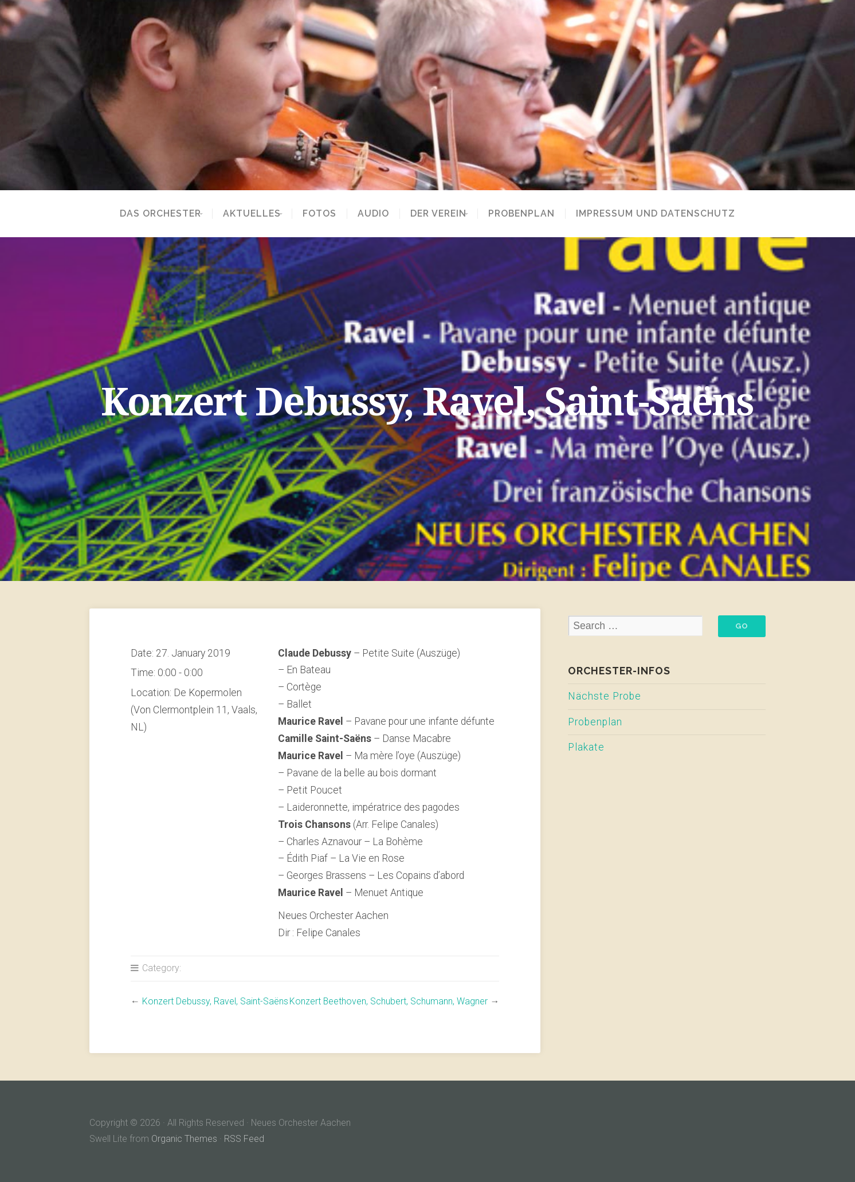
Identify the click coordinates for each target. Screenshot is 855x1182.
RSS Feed (244, 1138)
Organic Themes (184, 1138)
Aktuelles (248, 214)
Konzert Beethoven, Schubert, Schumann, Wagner (388, 1001)
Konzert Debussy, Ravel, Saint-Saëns (215, 1001)
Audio (377, 214)
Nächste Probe (604, 696)
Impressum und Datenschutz (666, 214)
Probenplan (532, 214)
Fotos (323, 214)
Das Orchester (149, 214)
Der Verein (442, 214)
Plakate (586, 747)
